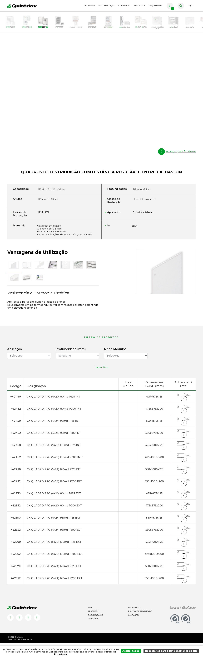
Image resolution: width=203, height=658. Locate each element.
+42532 (16, 520)
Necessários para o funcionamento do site (173, 653)
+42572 (16, 593)
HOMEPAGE (7, 44)
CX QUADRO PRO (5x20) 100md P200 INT (54, 472)
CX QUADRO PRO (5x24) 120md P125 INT (54, 484)
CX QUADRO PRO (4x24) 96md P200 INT (54, 447)
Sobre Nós (124, 6)
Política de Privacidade (140, 626)
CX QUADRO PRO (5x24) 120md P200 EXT (54, 593)
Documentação (107, 6)
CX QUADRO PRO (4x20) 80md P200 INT (54, 423)
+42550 (15, 532)
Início (90, 623)
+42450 (15, 435)
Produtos (89, 6)
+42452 (15, 447)
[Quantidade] (181, 410)
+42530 (15, 508)
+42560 (15, 556)
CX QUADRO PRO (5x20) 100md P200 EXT (55, 568)
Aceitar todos (135, 653)
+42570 (15, 580)
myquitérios (155, 6)
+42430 (15, 411)
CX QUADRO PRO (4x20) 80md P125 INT (53, 411)
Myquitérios (134, 623)
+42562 (15, 568)
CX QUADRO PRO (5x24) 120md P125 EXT (54, 580)
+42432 (15, 423)
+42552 (16, 544)
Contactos (139, 6)
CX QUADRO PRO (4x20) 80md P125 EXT (54, 508)
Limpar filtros (101, 382)
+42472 (15, 496)
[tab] (14, 280)
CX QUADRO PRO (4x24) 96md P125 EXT (53, 532)
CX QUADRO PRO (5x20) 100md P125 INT (54, 459)
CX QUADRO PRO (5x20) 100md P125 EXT (54, 556)
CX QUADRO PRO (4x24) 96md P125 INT (53, 435)
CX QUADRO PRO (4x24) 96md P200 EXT (54, 544)
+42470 (15, 484)
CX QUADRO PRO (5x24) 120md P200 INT (54, 496)
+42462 (15, 472)
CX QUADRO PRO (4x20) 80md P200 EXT (54, 520)
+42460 (15, 459)
